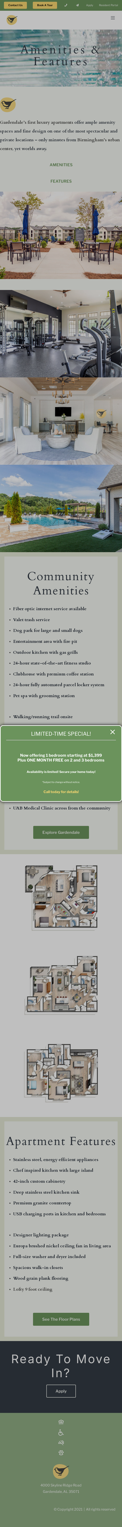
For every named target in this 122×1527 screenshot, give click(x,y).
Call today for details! (61, 792)
